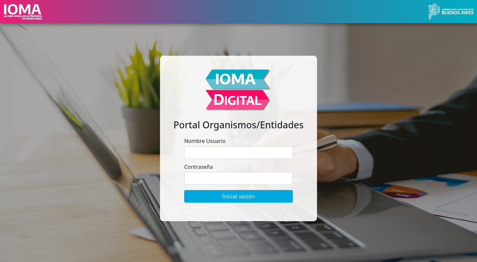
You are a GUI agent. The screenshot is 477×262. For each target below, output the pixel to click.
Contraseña (198, 166)
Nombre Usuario (205, 141)
